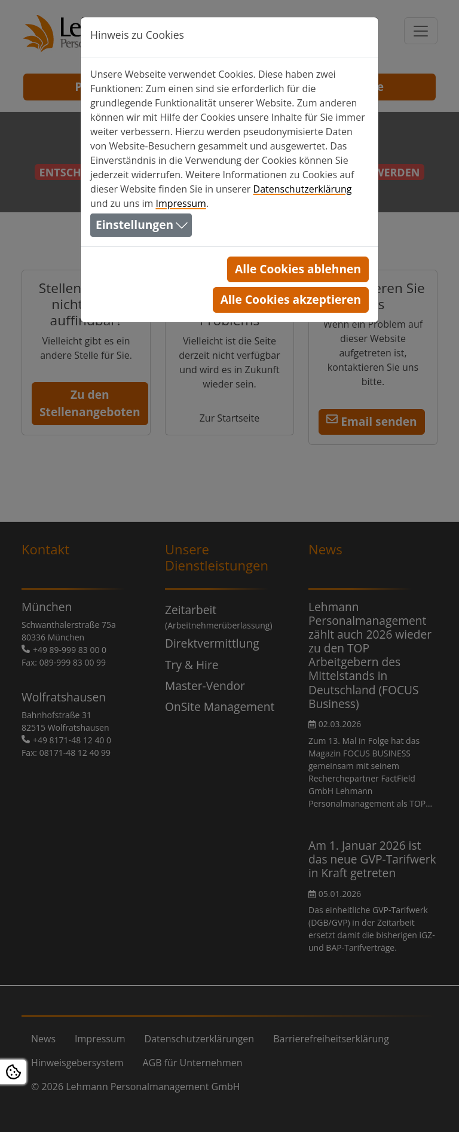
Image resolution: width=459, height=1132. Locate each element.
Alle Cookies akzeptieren (291, 299)
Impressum (180, 203)
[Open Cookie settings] (13, 1072)
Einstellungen (134, 224)
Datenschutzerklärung (302, 189)
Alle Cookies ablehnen (298, 269)
